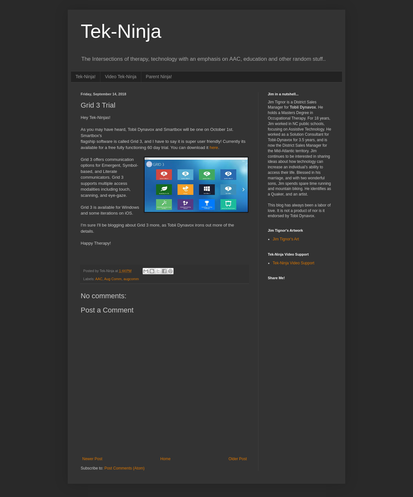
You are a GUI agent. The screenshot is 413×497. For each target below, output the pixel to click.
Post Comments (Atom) (124, 468)
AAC (98, 279)
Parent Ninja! (159, 76)
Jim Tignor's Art (286, 239)
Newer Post (92, 459)
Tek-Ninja (121, 31)
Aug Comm (113, 279)
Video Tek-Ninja (120, 76)
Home (165, 459)
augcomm (131, 279)
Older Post (237, 459)
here (214, 147)
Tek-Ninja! (86, 76)
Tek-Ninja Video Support (293, 263)
